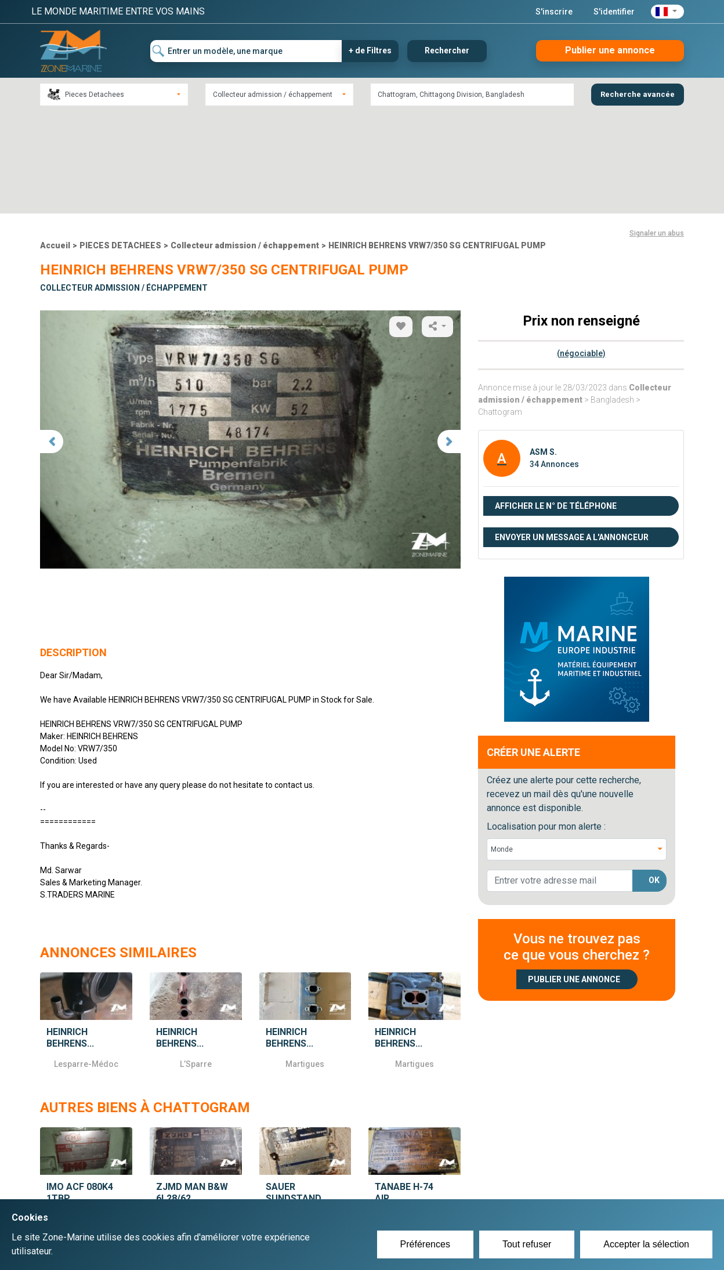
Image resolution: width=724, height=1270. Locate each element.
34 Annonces (554, 361)
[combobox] (114, 95)
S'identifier (614, 11)
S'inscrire (554, 11)
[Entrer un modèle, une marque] (246, 51)
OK (654, 778)
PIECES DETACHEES (120, 143)
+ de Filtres (370, 50)
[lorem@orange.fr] (560, 778)
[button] (667, 12)
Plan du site (517, 1188)
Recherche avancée (637, 94)
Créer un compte (307, 1188)
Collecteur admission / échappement (245, 143)
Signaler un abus (656, 131)
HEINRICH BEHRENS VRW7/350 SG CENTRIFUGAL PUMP (437, 143)
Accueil (55, 143)
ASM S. (543, 349)
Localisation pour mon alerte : (546, 723)
